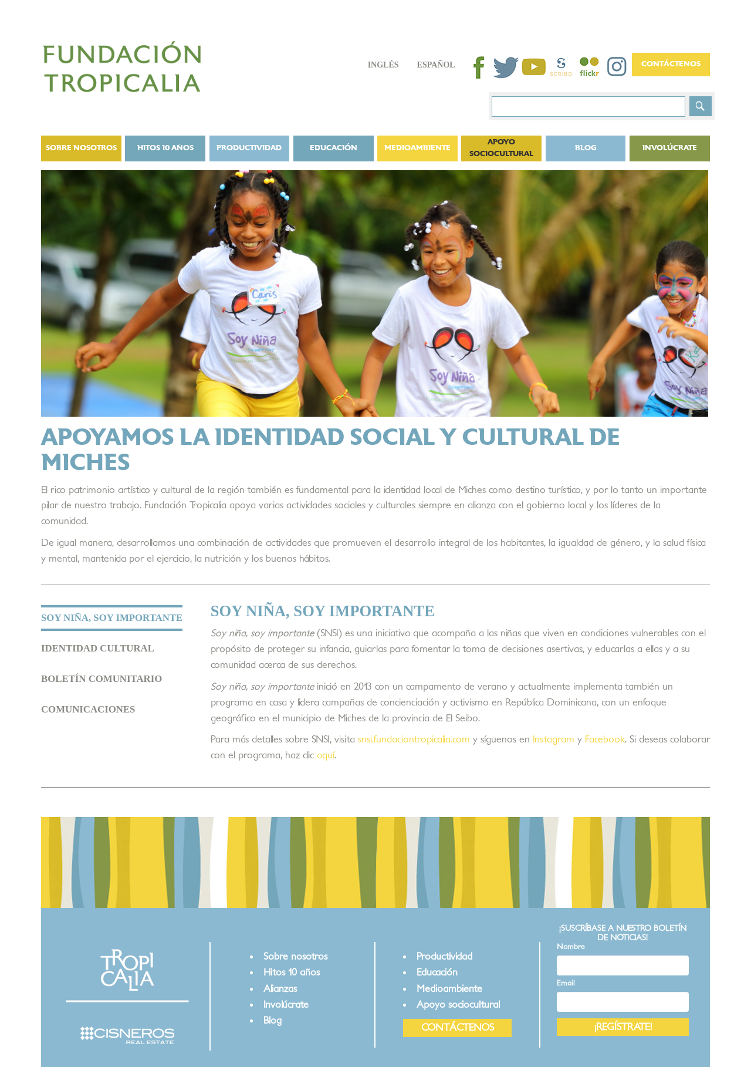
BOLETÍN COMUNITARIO (101, 678)
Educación (333, 148)
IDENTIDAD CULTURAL (97, 648)
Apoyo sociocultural (501, 148)
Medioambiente (417, 148)
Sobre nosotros (81, 148)
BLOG (586, 148)
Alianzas (280, 989)
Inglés (383, 64)
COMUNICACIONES (88, 709)
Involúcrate (669, 148)
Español (436, 64)
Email (566, 983)
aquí (325, 755)
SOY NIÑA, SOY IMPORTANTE (111, 617)
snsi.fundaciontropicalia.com (414, 739)
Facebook (605, 739)
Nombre (571, 947)
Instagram (553, 739)
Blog (272, 1020)
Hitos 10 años (165, 148)
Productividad (249, 148)
